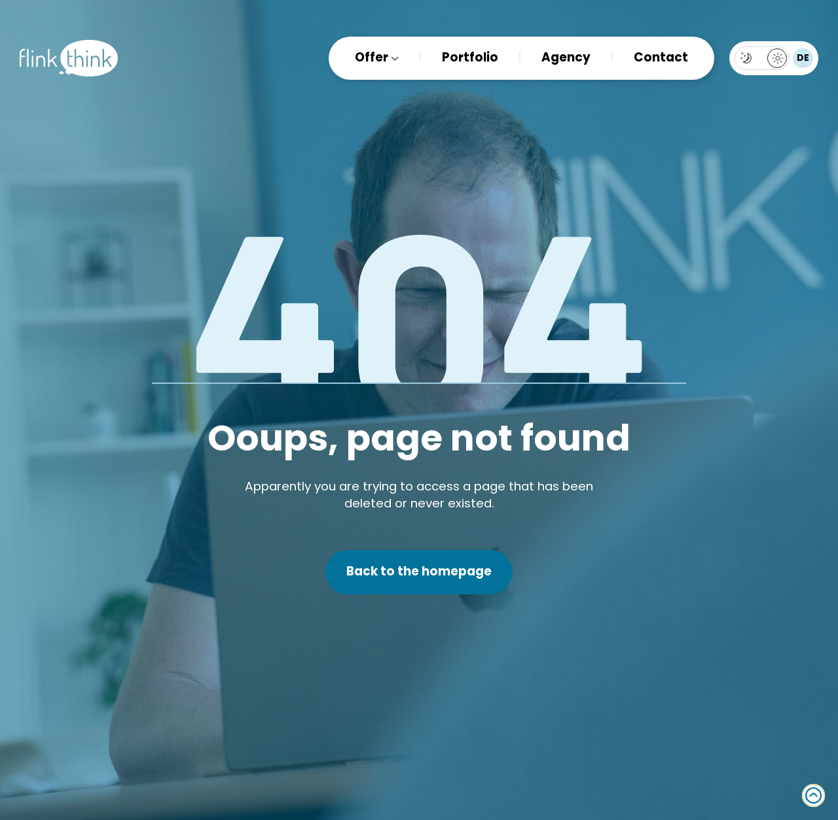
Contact (661, 58)
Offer (371, 58)
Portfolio (470, 58)
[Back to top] (813, 795)
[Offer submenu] (393, 58)
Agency (566, 58)
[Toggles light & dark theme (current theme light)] (762, 58)
